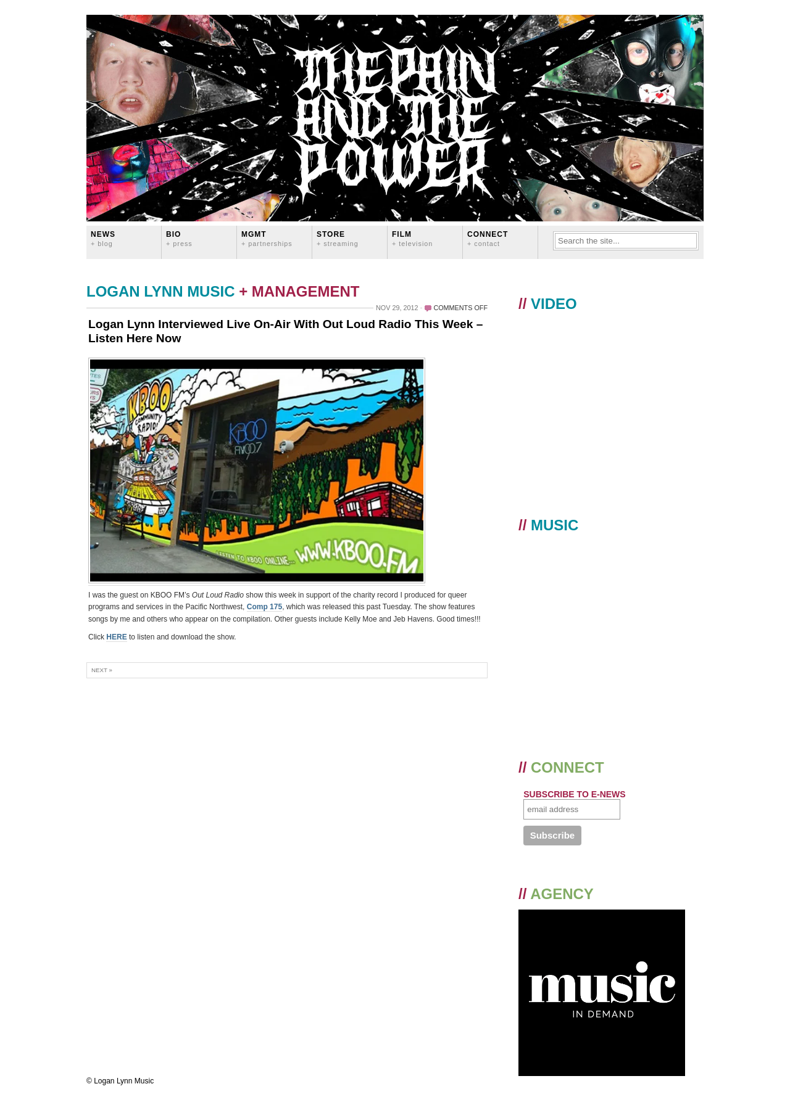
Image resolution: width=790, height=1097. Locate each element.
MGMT (267, 238)
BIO (179, 238)
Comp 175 (264, 606)
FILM (412, 238)
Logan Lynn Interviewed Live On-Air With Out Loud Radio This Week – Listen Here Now (285, 331)
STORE (338, 238)
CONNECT (487, 238)
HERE (116, 637)
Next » (101, 670)
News (103, 238)
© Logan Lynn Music (120, 1081)
